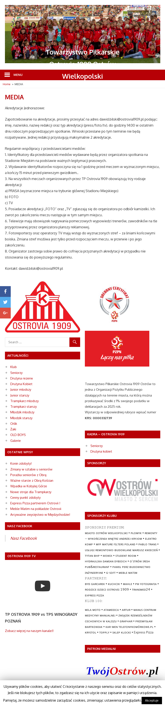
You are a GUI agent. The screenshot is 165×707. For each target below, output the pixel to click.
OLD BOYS (18, 435)
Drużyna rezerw (21, 378)
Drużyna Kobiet (21, 384)
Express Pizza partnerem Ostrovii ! (35, 503)
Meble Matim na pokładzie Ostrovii (35, 509)
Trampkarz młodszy (24, 401)
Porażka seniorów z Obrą (28, 475)
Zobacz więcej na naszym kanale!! (29, 631)
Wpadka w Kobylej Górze (28, 486)
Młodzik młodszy (22, 412)
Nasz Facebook (23, 538)
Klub (13, 367)
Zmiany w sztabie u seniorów (31, 469)
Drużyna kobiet (101, 451)
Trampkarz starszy (23, 406)
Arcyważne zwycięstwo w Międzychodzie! (40, 515)
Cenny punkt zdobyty (25, 497)
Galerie (15, 441)
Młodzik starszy (21, 418)
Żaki (13, 429)
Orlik (13, 424)
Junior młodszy (20, 389)
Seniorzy (16, 373)
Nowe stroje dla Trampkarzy (30, 492)
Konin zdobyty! (21, 463)
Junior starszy (19, 395)
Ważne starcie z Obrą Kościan (31, 480)
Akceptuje (152, 700)
